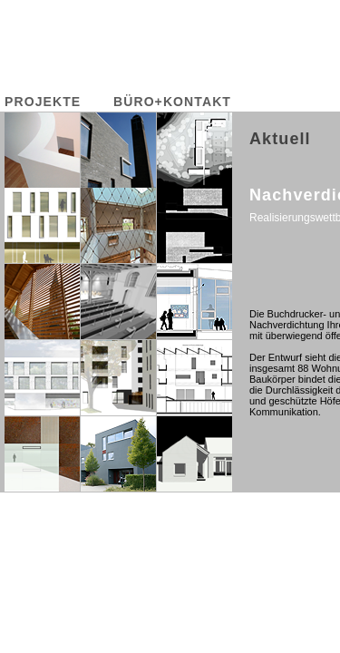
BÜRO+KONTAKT (172, 101)
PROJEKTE (43, 101)
